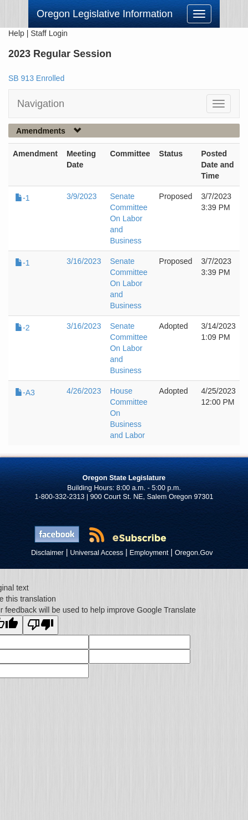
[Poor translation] (40, 625)
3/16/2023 (84, 261)
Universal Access (96, 553)
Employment (149, 553)
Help (16, 33)
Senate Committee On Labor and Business (129, 218)
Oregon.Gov (194, 553)
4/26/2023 (84, 390)
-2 (22, 327)
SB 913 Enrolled (36, 78)
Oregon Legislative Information (105, 13)
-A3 (25, 392)
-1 (22, 197)
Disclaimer (47, 553)
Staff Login (49, 33)
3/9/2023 (82, 196)
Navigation (40, 103)
